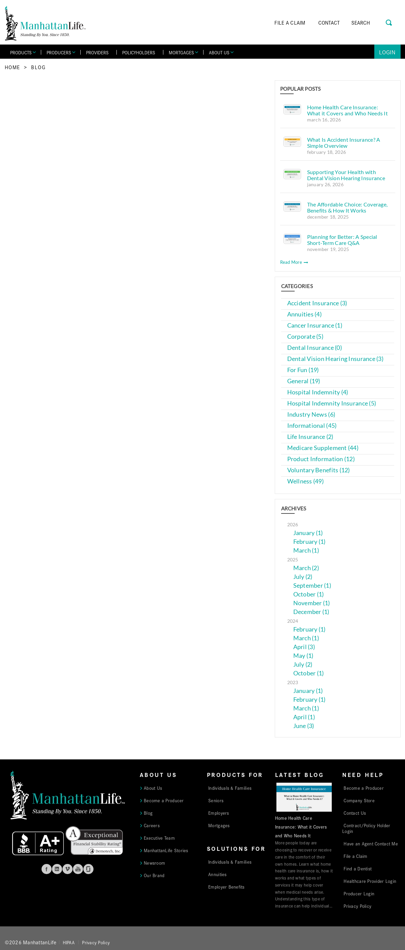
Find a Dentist (358, 868)
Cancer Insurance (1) (314, 325)
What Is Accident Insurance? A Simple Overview (343, 142)
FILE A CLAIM (289, 22)
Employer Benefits (226, 886)
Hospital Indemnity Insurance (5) (331, 403)
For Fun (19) (303, 369)
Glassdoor (88, 869)
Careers (152, 825)
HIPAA (69, 942)
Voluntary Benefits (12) (318, 470)
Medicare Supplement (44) (322, 447)
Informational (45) (312, 425)
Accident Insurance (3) (317, 303)
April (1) (304, 717)
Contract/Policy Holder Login (366, 828)
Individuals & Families (229, 787)
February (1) (309, 541)
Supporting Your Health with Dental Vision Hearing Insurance (346, 175)
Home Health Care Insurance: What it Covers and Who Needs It (347, 110)
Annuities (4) (304, 314)
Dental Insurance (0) (314, 347)
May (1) (303, 655)
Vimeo (67, 869)
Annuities (217, 874)
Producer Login (359, 893)
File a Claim (355, 856)
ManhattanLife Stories (166, 850)
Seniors (215, 800)
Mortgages (219, 825)
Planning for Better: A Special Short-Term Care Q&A (342, 239)
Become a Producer (164, 800)
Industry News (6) (311, 414)
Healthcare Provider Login (370, 880)
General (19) (303, 381)
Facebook (47, 869)
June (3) (303, 725)
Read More (294, 262)
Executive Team (159, 837)
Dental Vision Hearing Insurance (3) (335, 358)
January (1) (308, 532)
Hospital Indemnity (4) (317, 392)
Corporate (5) (305, 336)
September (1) (312, 585)
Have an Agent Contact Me (371, 843)
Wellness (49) (305, 481)
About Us (153, 787)
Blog (38, 67)
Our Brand (154, 875)
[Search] (370, 22)
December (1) (311, 611)
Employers (218, 812)
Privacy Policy (357, 905)
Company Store (359, 800)
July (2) (303, 576)
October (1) (308, 594)
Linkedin (57, 869)
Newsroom (154, 862)
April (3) (304, 646)
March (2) (306, 567)
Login (387, 51)
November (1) (311, 603)
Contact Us (355, 812)
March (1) (306, 550)
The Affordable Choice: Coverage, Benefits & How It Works (347, 207)
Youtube (78, 869)
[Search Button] (389, 22)
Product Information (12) (321, 459)
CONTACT (329, 22)
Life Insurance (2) (310, 436)
